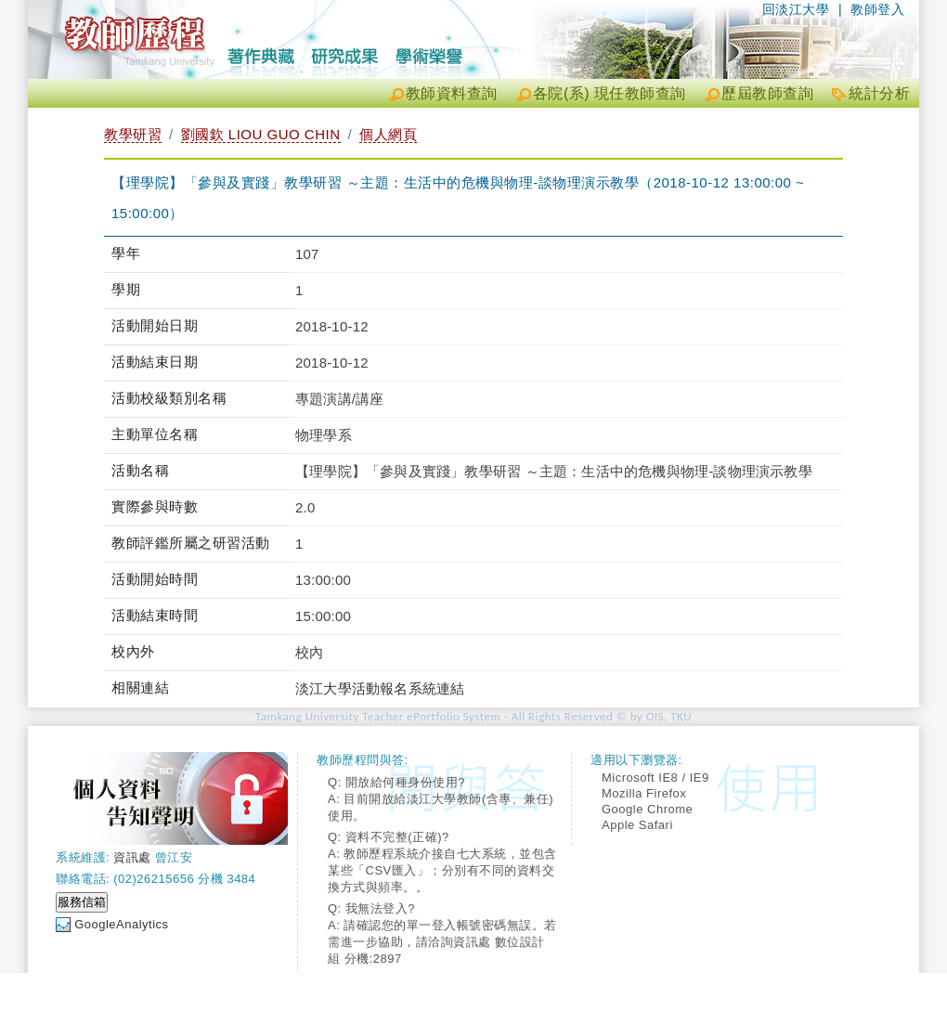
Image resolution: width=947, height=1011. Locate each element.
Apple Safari (637, 825)
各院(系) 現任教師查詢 (609, 93)
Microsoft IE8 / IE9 (655, 777)
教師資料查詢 (452, 93)
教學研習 (133, 134)
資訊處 (132, 857)
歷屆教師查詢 (767, 93)
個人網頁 (388, 134)
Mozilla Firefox (644, 793)
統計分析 (879, 93)
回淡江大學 (796, 9)
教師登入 (877, 9)
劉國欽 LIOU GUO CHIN (261, 134)
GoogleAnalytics (121, 924)
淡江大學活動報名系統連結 (379, 688)
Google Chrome (647, 809)
